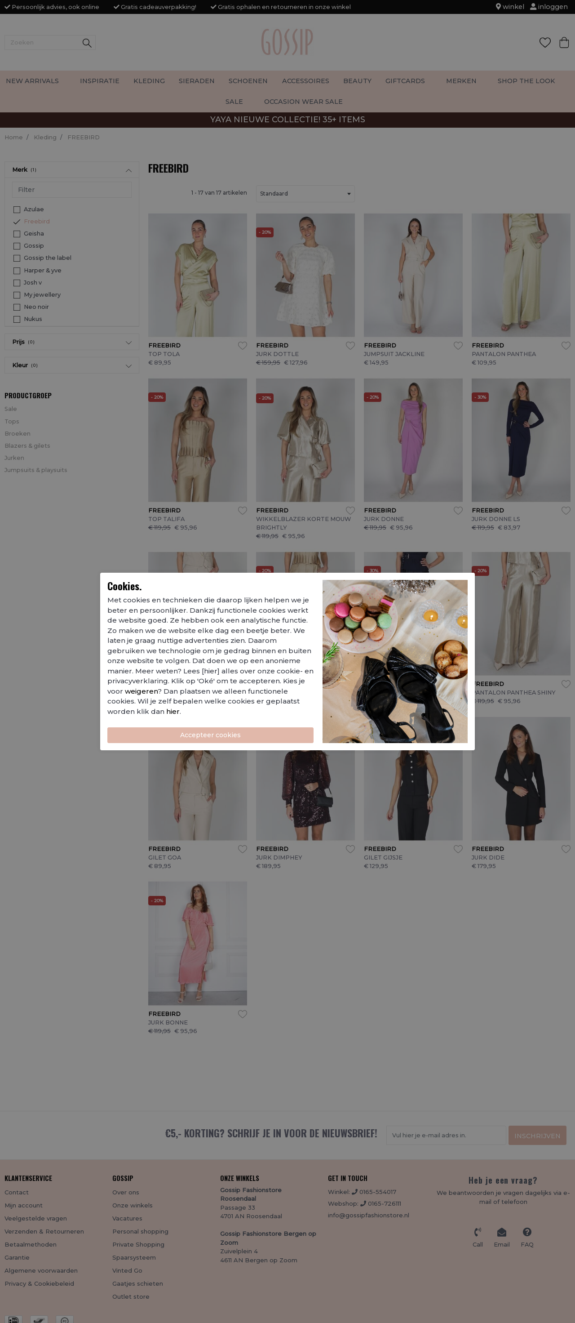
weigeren (141, 691)
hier (173, 711)
